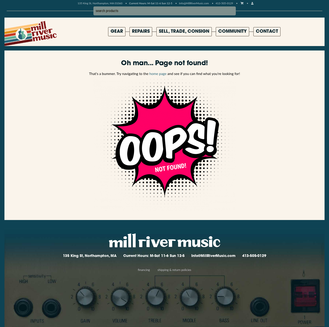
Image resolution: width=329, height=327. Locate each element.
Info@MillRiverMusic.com (194, 3)
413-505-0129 (254, 256)
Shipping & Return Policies (174, 270)
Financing (144, 270)
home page (157, 73)
